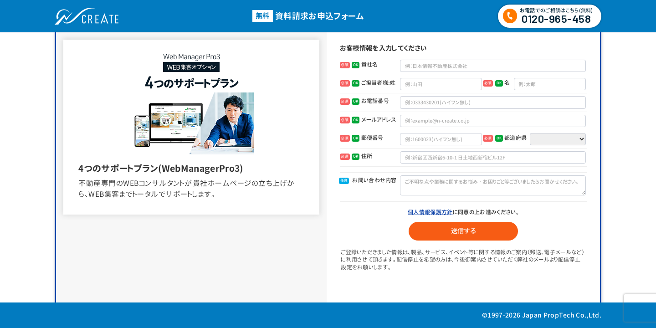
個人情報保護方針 (430, 212)
